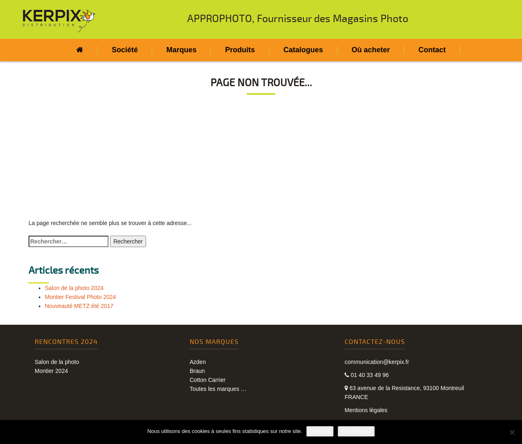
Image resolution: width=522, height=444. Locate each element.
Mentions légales (366, 410)
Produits (240, 50)
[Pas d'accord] (512, 432)
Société (125, 50)
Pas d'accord (356, 431)
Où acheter (371, 50)
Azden (198, 362)
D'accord (320, 431)
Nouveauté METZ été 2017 (79, 306)
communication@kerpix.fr (377, 362)
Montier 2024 (51, 371)
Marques (181, 50)
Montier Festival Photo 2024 (80, 297)
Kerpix (59, 20)
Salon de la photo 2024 (74, 288)
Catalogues (303, 50)
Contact (432, 50)
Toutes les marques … (218, 389)
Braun (197, 371)
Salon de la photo (57, 362)
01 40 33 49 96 (367, 375)
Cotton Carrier (208, 380)
